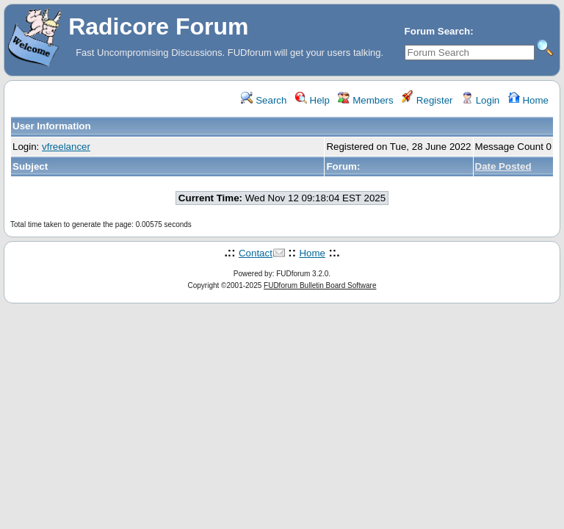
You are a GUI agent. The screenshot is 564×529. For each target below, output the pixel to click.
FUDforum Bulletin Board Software (320, 285)
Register (427, 100)
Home (528, 100)
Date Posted (503, 166)
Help (312, 100)
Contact (255, 253)
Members (365, 100)
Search (263, 100)
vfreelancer (66, 146)
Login (480, 100)
